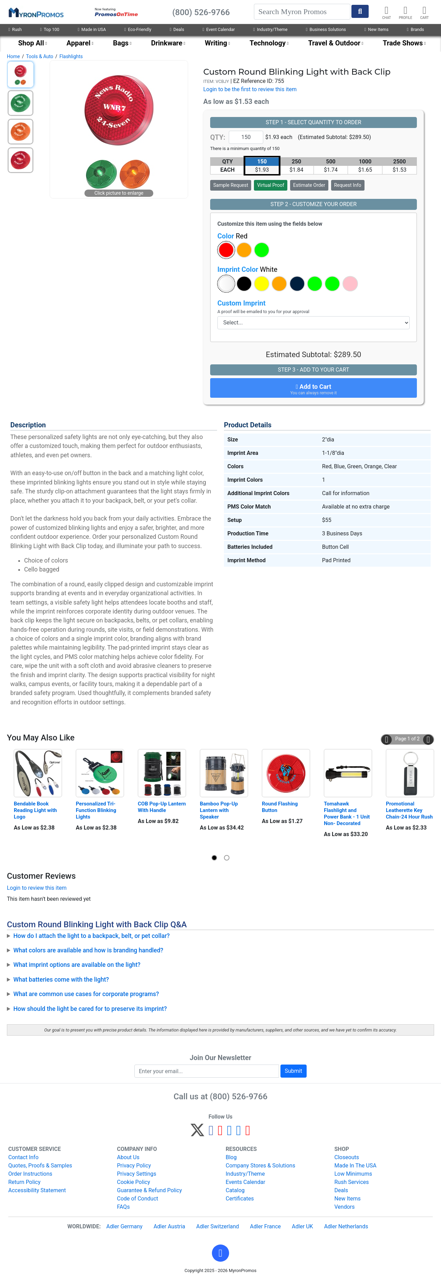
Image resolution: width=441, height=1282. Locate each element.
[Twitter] (197, 1133)
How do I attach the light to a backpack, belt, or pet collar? (91, 935)
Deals (177, 29)
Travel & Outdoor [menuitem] (334, 43)
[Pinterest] (220, 1133)
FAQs (123, 1207)
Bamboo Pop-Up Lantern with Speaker (219, 810)
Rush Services (352, 1182)
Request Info (347, 185)
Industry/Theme (270, 29)
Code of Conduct (137, 1198)
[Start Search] (360, 11)
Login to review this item (36, 888)
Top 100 (49, 29)
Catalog (235, 1190)
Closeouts (347, 1157)
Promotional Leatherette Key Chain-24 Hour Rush (409, 810)
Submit (293, 1071)
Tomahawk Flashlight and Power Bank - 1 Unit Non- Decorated (347, 813)
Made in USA (92, 29)
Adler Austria (169, 1226)
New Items (377, 29)
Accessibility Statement (37, 1190)
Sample (230, 185)
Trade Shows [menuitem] (403, 43)
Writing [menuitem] (216, 43)
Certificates (240, 1198)
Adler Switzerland (217, 1226)
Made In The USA (356, 1165)
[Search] (302, 12)
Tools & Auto (39, 56)
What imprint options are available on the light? (77, 964)
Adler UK (302, 1226)
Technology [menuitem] (268, 43)
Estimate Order (309, 185)
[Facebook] (211, 1133)
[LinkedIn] (238, 1133)
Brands (415, 29)
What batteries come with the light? (61, 979)
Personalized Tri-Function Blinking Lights (96, 810)
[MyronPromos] (35, 12)
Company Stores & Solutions (260, 1165)
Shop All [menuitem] (31, 43)
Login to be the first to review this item (250, 89)
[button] (226, 250)
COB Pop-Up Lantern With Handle (162, 807)
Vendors (345, 1207)
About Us (128, 1157)
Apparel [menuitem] (78, 43)
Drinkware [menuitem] (166, 43)
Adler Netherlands (346, 1226)
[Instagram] (229, 1133)
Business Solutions (326, 29)
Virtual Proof (270, 185)
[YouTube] (248, 1133)
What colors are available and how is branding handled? (88, 950)
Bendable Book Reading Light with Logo (36, 810)
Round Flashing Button (280, 807)
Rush (14, 29)
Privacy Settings (136, 1174)
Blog (231, 1157)
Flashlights (71, 56)
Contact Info (23, 1157)
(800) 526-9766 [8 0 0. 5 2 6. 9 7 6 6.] (238, 1096)
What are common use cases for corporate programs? (86, 994)
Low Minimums (353, 1174)
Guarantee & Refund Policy (149, 1190)
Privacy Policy (134, 1165)
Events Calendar (245, 1182)
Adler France (265, 1226)
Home (13, 56)
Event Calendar (219, 29)
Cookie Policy (133, 1182)
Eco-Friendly (137, 29)
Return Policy (24, 1182)
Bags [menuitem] (121, 43)
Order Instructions (30, 1174)
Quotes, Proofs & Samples (40, 1165)
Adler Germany (124, 1226)
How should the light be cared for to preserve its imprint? (90, 1008)
